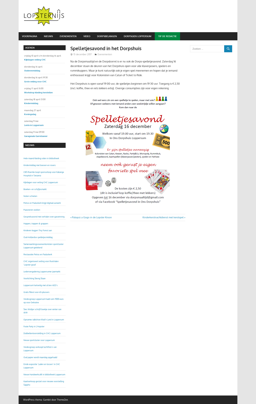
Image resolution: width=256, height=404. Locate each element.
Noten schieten (30, 196)
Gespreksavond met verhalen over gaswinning (44, 216)
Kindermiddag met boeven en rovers (40, 165)
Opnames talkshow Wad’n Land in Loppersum (44, 319)
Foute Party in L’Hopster (34, 326)
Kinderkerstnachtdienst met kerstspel (163, 217)
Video (86, 36)
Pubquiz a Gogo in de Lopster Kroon (92, 217)
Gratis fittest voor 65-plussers (36, 292)
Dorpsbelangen (107, 36)
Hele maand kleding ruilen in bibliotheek (41, 158)
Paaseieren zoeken (32, 210)
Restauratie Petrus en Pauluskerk (38, 254)
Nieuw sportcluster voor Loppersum (39, 340)
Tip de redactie (167, 36)
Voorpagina (29, 36)
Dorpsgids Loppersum (137, 36)
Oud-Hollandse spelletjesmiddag (38, 237)
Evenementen (68, 36)
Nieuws (48, 36)
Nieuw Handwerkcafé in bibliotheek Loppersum (44, 374)
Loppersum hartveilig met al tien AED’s (41, 285)
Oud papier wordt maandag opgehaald (40, 357)
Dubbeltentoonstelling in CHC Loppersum (42, 333)
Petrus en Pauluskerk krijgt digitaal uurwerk (42, 203)
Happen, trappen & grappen (36, 223)
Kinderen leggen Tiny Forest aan (38, 230)
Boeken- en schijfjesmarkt (35, 189)
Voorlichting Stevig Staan (35, 278)
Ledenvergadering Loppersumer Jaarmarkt (42, 271)
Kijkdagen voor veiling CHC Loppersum (41, 182)
